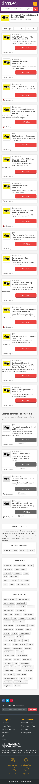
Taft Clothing (8, 626)
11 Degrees (19, 629)
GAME (12, 584)
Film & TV (23, 550)
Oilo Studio (21, 607)
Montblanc (7, 565)
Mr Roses (31, 618)
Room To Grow (22, 656)
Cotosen (7, 648)
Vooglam (22, 618)
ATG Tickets (14, 577)
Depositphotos (9, 637)
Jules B (6, 633)
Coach (28, 629)
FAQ (3, 736)
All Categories (26, 733)
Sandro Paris (21, 603)
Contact (4, 739)
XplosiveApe (28, 671)
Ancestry (17, 659)
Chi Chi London (9, 656)
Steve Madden (20, 626)
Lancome (31, 607)
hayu (5, 577)
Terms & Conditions (8, 729)
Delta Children (9, 652)
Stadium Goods (21, 674)
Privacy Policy (6, 726)
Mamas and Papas (19, 644)
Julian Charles (17, 648)
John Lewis (7, 573)
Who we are (6, 723)
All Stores (24, 729)
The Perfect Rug (9, 599)
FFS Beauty (7, 663)
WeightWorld (24, 663)
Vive (30, 678)
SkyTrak (31, 626)
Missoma (7, 622)
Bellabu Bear (28, 614)
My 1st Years (15, 667)
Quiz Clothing (8, 671)
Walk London (8, 674)
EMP (5, 584)
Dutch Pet (20, 652)
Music (31, 550)
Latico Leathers (9, 607)
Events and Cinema (16, 19)
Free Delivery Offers (28, 726)
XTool (14, 618)
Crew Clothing (8, 641)
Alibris (30, 565)
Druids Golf (7, 659)
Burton (18, 671)
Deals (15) (31, 29)
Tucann (14, 633)
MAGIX (26, 573)
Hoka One (23, 678)
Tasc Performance (21, 682)
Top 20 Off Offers (27, 723)
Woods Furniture (27, 667)
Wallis (31, 644)
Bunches (20, 637)
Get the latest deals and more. (13, 705)
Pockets (28, 648)
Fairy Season (8, 686)
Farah (6, 667)
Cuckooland (8, 569)
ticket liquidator (19, 565)
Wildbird (18, 614)
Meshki (17, 686)
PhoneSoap (7, 682)
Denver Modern (9, 603)
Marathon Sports (18, 622)
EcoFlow (6, 618)
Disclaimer (5, 733)
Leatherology (20, 610)
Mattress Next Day (23, 584)
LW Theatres (24, 580)
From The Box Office (10, 580)
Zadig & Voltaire (23, 599)
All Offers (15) (8, 29)
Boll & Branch (8, 610)
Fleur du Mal (8, 614)
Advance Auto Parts (10, 678)
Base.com (17, 573)
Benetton (7, 644)
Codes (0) (19, 29)
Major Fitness (8, 629)
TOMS (18, 641)
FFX (15, 663)
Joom (25, 641)
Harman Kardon (20, 569)
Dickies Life (27, 659)
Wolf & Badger (24, 633)
